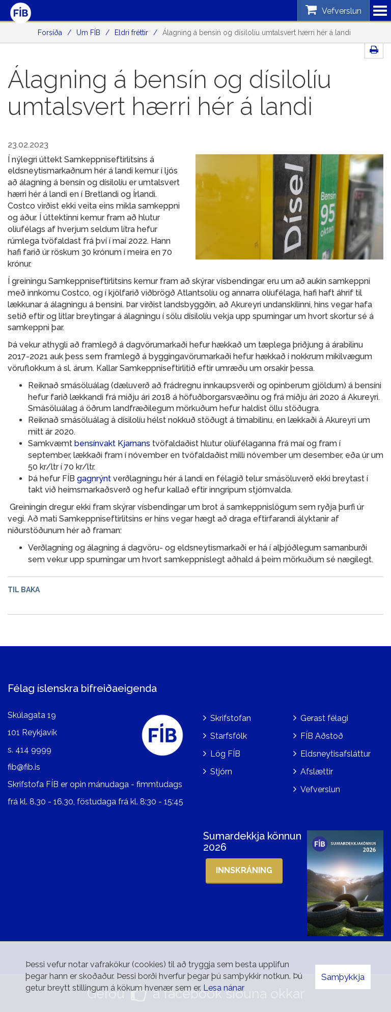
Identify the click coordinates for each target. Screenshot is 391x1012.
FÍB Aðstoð (321, 736)
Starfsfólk (228, 736)
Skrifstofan (230, 718)
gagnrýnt (94, 478)
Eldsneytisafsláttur (335, 754)
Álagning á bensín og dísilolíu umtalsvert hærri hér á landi (256, 32)
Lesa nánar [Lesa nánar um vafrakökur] (223, 988)
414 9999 (33, 750)
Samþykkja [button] (343, 977)
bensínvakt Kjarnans (112, 443)
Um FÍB (88, 32)
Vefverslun (320, 789)
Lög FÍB (225, 754)
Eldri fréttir (131, 32)
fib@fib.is (24, 767)
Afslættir (316, 771)
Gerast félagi (324, 718)
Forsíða (50, 32)
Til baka (24, 590)
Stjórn (221, 771)
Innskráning (244, 870)
